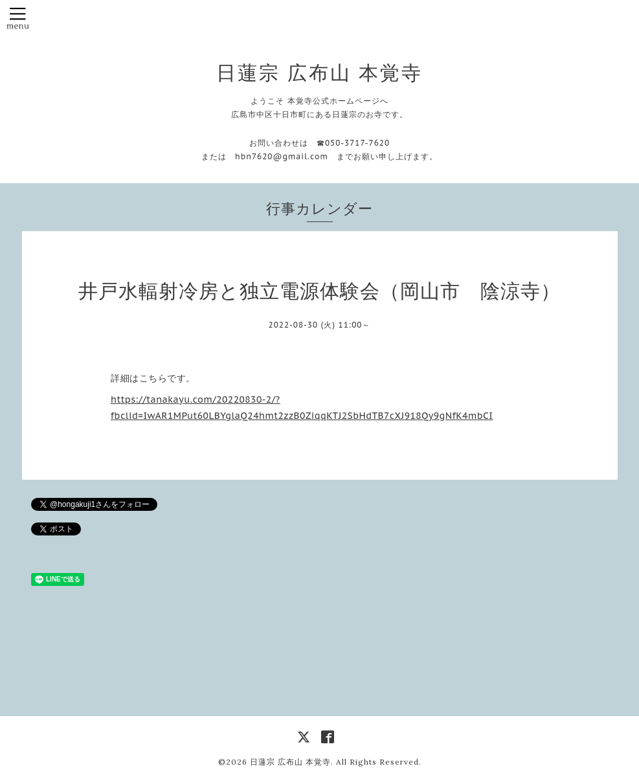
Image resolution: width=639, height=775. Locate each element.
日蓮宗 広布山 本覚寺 (319, 72)
